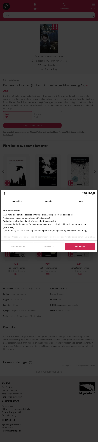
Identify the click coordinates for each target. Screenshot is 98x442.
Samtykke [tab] (17, 201)
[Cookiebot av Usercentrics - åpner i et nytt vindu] (83, 194)
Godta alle (80, 246)
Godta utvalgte (18, 246)
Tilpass (49, 246)
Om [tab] (81, 201)
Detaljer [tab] (49, 201)
